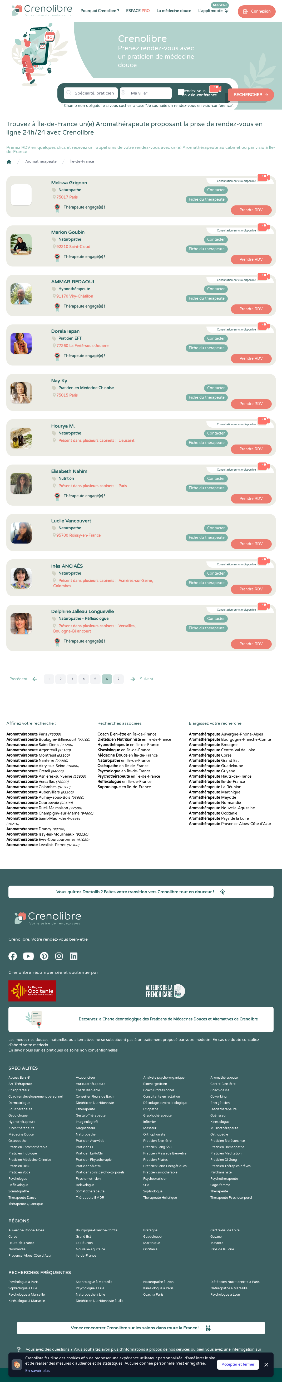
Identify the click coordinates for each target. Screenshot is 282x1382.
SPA (146, 1185)
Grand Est (214, 760)
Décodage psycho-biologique (165, 1103)
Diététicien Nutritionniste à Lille (99, 1301)
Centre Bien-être (223, 1084)
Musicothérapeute (224, 1128)
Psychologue (17, 1179)
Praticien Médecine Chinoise (29, 1160)
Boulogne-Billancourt (48, 739)
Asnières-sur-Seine (46, 776)
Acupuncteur (85, 1077)
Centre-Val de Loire (222, 750)
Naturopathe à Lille (90, 1294)
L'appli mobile (213, 10)
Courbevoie (39, 803)
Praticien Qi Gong (223, 1160)
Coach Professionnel (158, 1090)
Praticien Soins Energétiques (165, 1166)
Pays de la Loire (219, 818)
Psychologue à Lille (90, 1288)
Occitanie (213, 813)
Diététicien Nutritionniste (95, 1103)
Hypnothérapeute (21, 1122)
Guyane (212, 771)
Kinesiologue (220, 1122)
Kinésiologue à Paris (158, 1288)
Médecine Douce (21, 1134)
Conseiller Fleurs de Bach (94, 1096)
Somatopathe (18, 1191)
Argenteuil (38, 750)
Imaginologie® (87, 1122)
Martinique (214, 792)
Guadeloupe (216, 766)
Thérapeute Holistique (160, 1198)
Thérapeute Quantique (25, 1204)
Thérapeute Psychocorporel (231, 1198)
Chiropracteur (18, 1090)
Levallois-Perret (42, 845)
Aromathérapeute (41, 161)
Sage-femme (220, 1185)
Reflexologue (18, 1185)
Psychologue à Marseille (26, 1294)
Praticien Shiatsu (88, 1166)
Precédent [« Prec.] (23, 679)
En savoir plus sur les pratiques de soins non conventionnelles (63, 1050)
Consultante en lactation (161, 1096)
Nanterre (37, 760)
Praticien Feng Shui (157, 1147)
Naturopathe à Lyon (158, 1282)
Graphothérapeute (157, 1115)
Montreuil (38, 755)
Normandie (215, 803)
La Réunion (215, 787)
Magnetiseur (85, 1128)
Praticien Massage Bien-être (164, 1153)
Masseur (149, 1128)
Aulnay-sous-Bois (45, 797)
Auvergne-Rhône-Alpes (226, 734)
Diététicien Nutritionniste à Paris (235, 1282)
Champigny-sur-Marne (49, 813)
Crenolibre (18, 939)
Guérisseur (218, 1115)
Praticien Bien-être (157, 1141)
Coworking (218, 1096)
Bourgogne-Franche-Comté (230, 739)
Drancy (35, 829)
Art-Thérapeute (20, 1084)
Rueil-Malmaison (44, 808)
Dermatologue (19, 1103)
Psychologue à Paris (23, 1282)
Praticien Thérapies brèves (230, 1166)
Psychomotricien (88, 1179)
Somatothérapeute (90, 1191)
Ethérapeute (85, 1109)
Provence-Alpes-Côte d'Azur (230, 824)
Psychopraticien (155, 1179)
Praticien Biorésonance (227, 1141)
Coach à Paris (153, 1294)
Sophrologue (152, 1191)
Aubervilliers (39, 792)
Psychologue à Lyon (225, 1294)
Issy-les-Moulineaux (47, 834)
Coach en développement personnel (35, 1096)
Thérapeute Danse (22, 1198)
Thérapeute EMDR (90, 1198)
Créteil (34, 771)
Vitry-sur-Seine (42, 766)
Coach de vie (219, 1090)
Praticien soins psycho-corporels (100, 1172)
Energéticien (220, 1103)
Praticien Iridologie (22, 1153)
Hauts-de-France (220, 776)
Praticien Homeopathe (227, 1147)
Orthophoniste (154, 1134)
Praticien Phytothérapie (94, 1160)
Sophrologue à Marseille (94, 1282)
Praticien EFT (86, 1147)
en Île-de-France (126, 734)
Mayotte (212, 797)
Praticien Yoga (19, 1172)
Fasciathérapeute (223, 1109)
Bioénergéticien (155, 1084)
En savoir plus (37, 1371)
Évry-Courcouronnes (47, 839)
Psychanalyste (221, 1172)
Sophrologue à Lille (22, 1288)
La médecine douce (174, 11)
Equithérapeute (20, 1109)
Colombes (38, 787)
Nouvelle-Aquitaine (222, 808)
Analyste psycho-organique (164, 1077)
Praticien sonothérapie (160, 1172)
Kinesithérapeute (21, 1128)
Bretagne (213, 745)
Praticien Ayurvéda (90, 1141)
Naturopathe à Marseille (229, 1288)
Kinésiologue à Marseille (26, 1301)
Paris (33, 734)
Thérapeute (219, 1191)
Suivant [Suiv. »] (141, 679)
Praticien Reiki (19, 1166)
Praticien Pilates (155, 1160)
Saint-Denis (39, 745)
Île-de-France (82, 161)
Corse (210, 755)
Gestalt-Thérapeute (91, 1115)
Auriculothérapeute (90, 1084)
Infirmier (149, 1122)
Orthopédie (219, 1134)
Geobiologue (18, 1115)
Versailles (37, 781)
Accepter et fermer (238, 1364)
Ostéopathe (17, 1141)
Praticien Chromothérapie (27, 1147)
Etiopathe (150, 1109)
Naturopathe (86, 1134)
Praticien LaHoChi (89, 1153)
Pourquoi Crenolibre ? (100, 11)
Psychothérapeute (224, 1179)
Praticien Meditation (225, 1153)
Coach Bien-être (88, 1090)
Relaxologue (85, 1185)
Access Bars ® (19, 1077)
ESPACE (138, 11)
